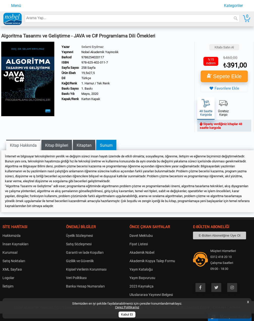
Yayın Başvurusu (142, 278)
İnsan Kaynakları (15, 244)
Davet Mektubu (141, 236)
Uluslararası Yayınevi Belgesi (151, 295)
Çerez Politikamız (127, 307)
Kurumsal (9, 252)
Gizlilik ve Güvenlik (80, 261)
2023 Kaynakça (141, 286)
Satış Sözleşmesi (79, 244)
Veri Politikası (76, 278)
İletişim (7, 286)
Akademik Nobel (141, 252)
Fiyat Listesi (138, 244)
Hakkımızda (11, 236)
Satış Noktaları (13, 261)
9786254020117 (92, 57)
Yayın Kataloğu (141, 269)
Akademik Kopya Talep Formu (152, 261)
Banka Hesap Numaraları (85, 286)
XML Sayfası (12, 269)
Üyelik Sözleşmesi (79, 236)
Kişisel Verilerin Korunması (86, 269)
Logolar (8, 278)
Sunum (106, 145)
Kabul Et (127, 314)
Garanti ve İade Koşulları (84, 252)
